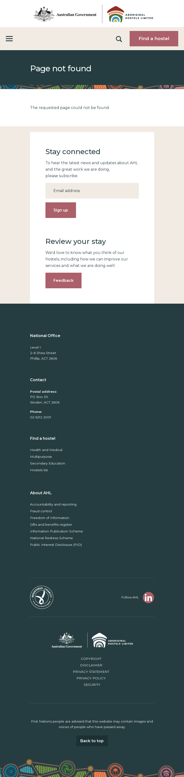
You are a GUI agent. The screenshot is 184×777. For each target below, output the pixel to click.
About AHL (41, 493)
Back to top (92, 741)
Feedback (63, 280)
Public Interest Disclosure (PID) (56, 545)
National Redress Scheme (51, 538)
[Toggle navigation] (9, 38)
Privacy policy (91, 678)
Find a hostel (154, 38)
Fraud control (41, 511)
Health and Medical (46, 450)
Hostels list (39, 470)
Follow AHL (130, 597)
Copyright (91, 659)
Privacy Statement (91, 672)
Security (92, 685)
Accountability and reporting (53, 504)
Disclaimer (91, 665)
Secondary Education (47, 463)
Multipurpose (41, 456)
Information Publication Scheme (56, 531)
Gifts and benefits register (51, 524)
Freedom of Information (49, 518)
